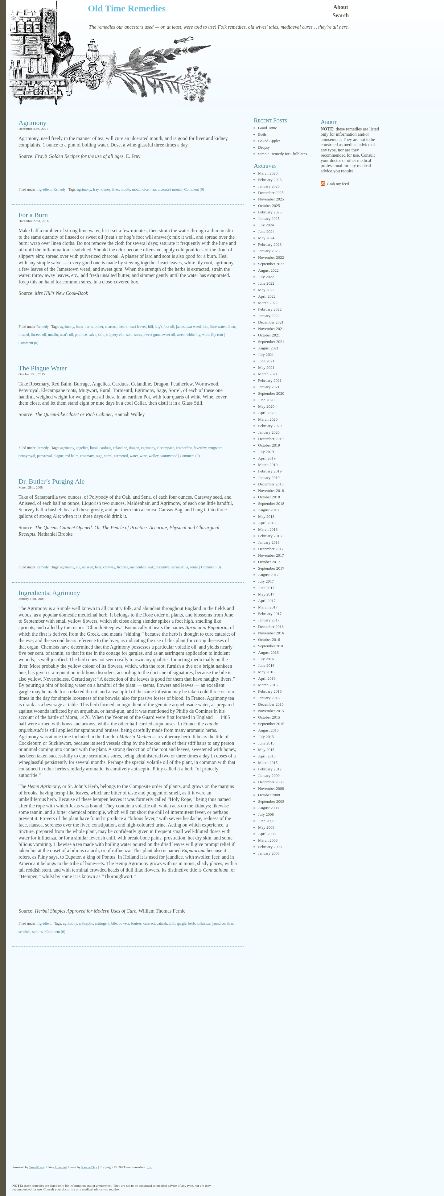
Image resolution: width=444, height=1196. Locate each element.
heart (123, 326)
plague (59, 456)
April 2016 (267, 678)
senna (194, 567)
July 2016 (266, 659)
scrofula (24, 932)
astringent (102, 923)
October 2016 (269, 639)
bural (94, 448)
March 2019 (268, 464)
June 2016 (266, 665)
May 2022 (266, 289)
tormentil (121, 456)
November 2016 (271, 633)
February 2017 (270, 613)
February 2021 (270, 380)
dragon (134, 448)
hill (150, 326)
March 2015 (268, 762)
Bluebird (61, 1167)
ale (78, 567)
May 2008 (266, 827)
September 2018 (271, 503)
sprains (37, 932)
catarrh (162, 923)
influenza (204, 923)
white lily (193, 334)
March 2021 (268, 374)
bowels (124, 923)
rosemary (87, 456)
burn (79, 326)
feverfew (200, 448)
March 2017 (268, 607)
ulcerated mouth (170, 189)
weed (180, 334)
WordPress (36, 1167)
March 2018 (268, 529)
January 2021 (269, 387)
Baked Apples (269, 140)
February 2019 (270, 471)
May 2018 (266, 516)
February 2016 (270, 691)
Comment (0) (194, 189)
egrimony (148, 448)
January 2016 (269, 697)
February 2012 (270, 769)
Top (149, 1167)
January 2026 (269, 186)
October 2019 (269, 445)
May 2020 (266, 406)
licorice (122, 567)
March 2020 (268, 419)
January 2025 (269, 218)
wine (143, 456)
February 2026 (270, 179)
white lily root (212, 334)
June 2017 (266, 587)
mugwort (215, 448)
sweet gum (152, 334)
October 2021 (269, 335)
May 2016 (266, 672)
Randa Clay (89, 1167)
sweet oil (168, 334)
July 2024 (266, 225)
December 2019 (271, 438)
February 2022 (270, 309)
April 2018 (267, 523)
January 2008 (269, 853)
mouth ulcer (141, 189)
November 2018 (271, 490)
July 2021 (266, 354)
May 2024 (266, 238)
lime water (218, 326)
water (134, 456)
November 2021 (271, 328)
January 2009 (269, 775)
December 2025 (271, 192)
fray (96, 189)
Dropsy (264, 147)
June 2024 (266, 231)
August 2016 (268, 652)
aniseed (87, 567)
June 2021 (266, 361)
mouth (125, 189)
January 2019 (269, 477)
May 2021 (266, 367)
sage (99, 456)
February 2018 (270, 536)
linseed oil (38, 334)
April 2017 (267, 600)
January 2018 (269, 542)
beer (98, 567)
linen (231, 326)
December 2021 (271, 322)
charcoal (111, 326)
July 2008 (266, 814)
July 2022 (266, 276)
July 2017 (266, 581)
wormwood (168, 456)
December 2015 (271, 704)
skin (101, 334)
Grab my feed (338, 183)
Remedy (59, 189)
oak (151, 567)
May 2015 (266, 749)
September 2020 (271, 393)
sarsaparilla (179, 567)
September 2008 (271, 801)
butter (99, 326)
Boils (262, 134)
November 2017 (271, 555)
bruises (136, 923)
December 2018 (271, 484)
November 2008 (271, 788)
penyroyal (44, 456)
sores (138, 334)
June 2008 (266, 821)
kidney (105, 189)
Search (341, 15)
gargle (182, 923)
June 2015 (266, 743)
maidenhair (138, 567)
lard (205, 326)
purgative (162, 567)
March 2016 (268, 685)
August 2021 (268, 348)
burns (88, 326)
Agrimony (32, 122)
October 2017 (269, 561)
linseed (23, 334)
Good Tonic (267, 128)
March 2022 (268, 302)
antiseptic (86, 923)
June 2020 (266, 400)
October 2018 (269, 497)
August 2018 (268, 510)
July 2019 (266, 451)
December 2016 (271, 626)
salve (93, 334)
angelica (82, 448)
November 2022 (271, 257)
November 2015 (271, 710)
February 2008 (270, 846)
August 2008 (268, 808)
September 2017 (271, 568)
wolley (153, 456)
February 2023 (270, 244)
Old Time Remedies (127, 8)
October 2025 (269, 205)
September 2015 (271, 723)
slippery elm (115, 334)
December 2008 (271, 782)
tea (153, 189)
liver (115, 189)
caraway (109, 567)
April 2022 (267, 296)
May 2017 (266, 594)
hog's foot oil (164, 326)
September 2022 (271, 264)
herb (191, 923)
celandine (120, 448)
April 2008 (267, 833)
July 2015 (266, 736)
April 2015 (267, 756)
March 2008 (268, 840)
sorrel (108, 456)
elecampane (166, 448)
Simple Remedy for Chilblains (282, 153)
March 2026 (268, 173)
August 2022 (268, 270)
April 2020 (267, 412)
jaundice (218, 923)
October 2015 (269, 717)
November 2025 (271, 199)
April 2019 (267, 458)
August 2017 (268, 574)
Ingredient (43, 189)
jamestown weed (188, 326)
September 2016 (271, 646)
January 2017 (269, 620)
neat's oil (66, 334)
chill (172, 923)
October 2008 (269, 795)
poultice (81, 334)
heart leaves (137, 326)
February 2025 (270, 212)
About (340, 7)
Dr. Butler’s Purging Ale (51, 481)
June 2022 (266, 283)
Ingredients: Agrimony (49, 592)
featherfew (184, 448)
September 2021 (271, 341)
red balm (71, 456)
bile (114, 923)
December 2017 (271, 548)
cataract (149, 923)
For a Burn (33, 215)
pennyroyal (26, 456)
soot (129, 334)
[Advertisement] (128, 173)
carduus (105, 448)
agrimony (84, 189)
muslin (53, 334)
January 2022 (269, 315)
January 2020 (269, 432)
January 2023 (269, 251)
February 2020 (270, 425)
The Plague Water (42, 368)
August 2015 (268, 730)
